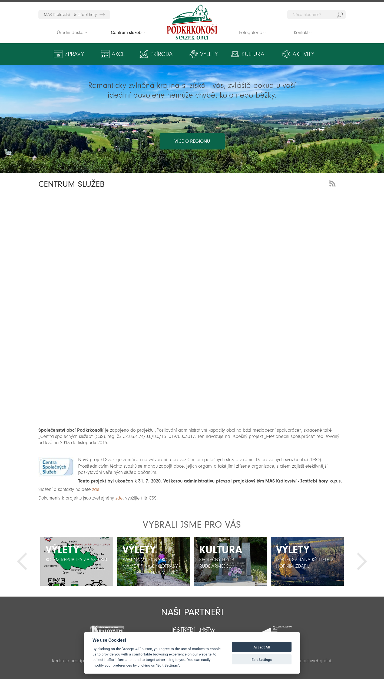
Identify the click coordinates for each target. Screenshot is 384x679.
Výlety (209, 54)
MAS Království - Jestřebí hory (70, 14)
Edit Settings (261, 660)
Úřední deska (70, 32)
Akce (118, 54)
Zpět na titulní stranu (192, 22)
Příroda (161, 54)
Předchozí (22, 561)
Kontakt (301, 32)
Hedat (340, 15)
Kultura (252, 54)
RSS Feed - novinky (333, 183)
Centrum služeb (126, 32)
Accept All (262, 647)
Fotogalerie (250, 32)
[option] (76, 561)
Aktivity (303, 54)
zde (96, 489)
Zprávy (74, 54)
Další (362, 561)
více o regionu (192, 141)
